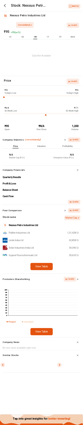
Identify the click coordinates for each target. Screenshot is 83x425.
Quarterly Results (12, 177)
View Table (41, 266)
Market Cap (72, 217)
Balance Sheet (10, 190)
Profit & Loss (9, 183)
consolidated (25, 25)
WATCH (74, 6)
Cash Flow (8, 196)
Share (72, 25)
